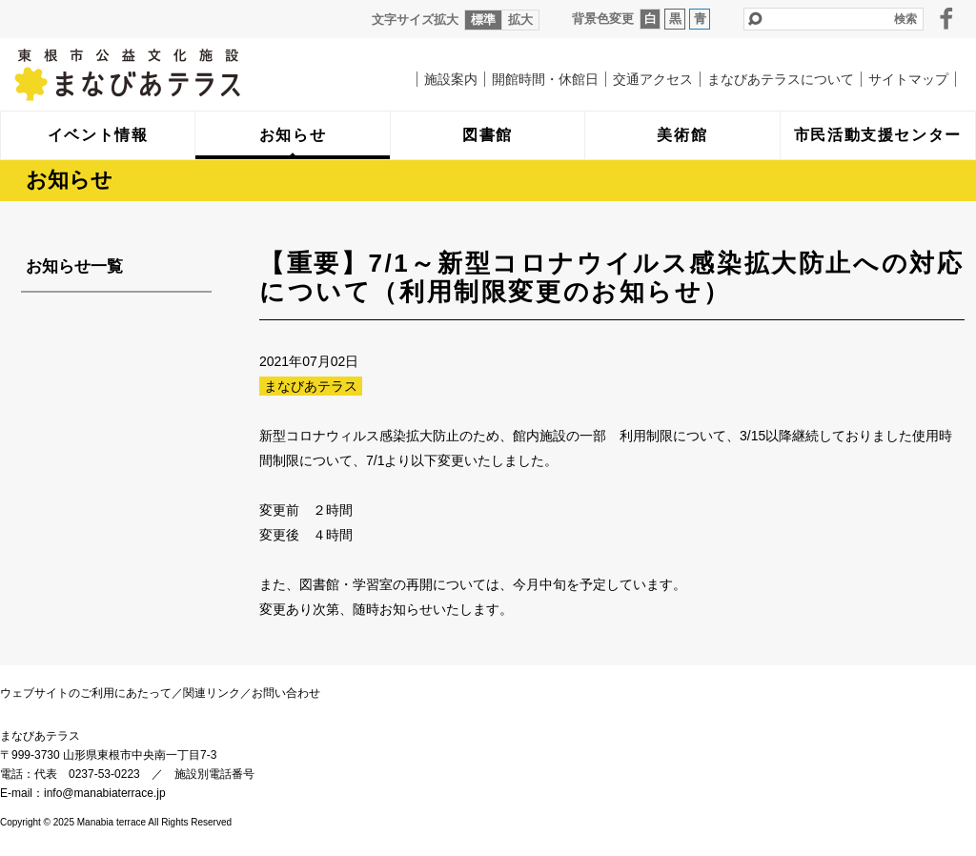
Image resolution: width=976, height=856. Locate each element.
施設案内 (451, 79)
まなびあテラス (167, 74)
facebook (946, 18)
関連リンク (211, 693)
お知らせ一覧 (74, 266)
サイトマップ (908, 79)
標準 (483, 19)
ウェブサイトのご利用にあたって (86, 693)
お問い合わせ (286, 693)
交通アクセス (653, 79)
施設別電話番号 (214, 774)
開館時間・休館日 (545, 79)
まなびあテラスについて (780, 79)
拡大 (520, 19)
